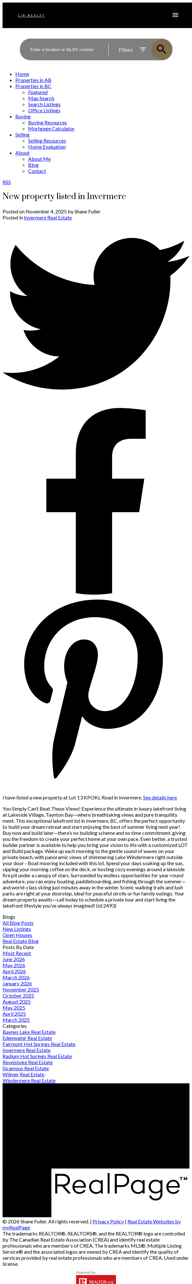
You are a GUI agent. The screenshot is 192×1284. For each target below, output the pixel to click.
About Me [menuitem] (39, 159)
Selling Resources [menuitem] (47, 140)
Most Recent (17, 953)
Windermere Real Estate (29, 1080)
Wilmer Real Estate (23, 1074)
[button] (79, 1103)
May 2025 (14, 1008)
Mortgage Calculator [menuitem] (51, 128)
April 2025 (14, 1014)
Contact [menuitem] (37, 171)
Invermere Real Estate (48, 217)
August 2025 (17, 1001)
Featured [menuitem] (38, 92)
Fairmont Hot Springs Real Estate (39, 1044)
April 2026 (14, 971)
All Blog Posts (18, 923)
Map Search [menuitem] (41, 98)
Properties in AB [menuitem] (33, 80)
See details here (160, 797)
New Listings (17, 929)
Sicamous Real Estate (26, 1068)
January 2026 (17, 983)
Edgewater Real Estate (27, 1038)
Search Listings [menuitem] (44, 104)
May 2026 (14, 965)
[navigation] (96, 122)
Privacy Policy (108, 1221)
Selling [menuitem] (22, 134)
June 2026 (14, 959)
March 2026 (16, 977)
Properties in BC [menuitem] (33, 86)
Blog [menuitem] (33, 165)
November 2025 (21, 989)
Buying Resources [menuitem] (47, 122)
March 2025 (16, 1020)
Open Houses (17, 935)
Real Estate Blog (21, 941)
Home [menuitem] (22, 74)
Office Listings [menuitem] (44, 110)
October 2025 (18, 995)
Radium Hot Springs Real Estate (37, 1056)
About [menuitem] (22, 153)
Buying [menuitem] (23, 116)
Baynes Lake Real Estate (29, 1032)
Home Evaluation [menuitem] (47, 147)
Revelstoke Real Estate (28, 1062)
